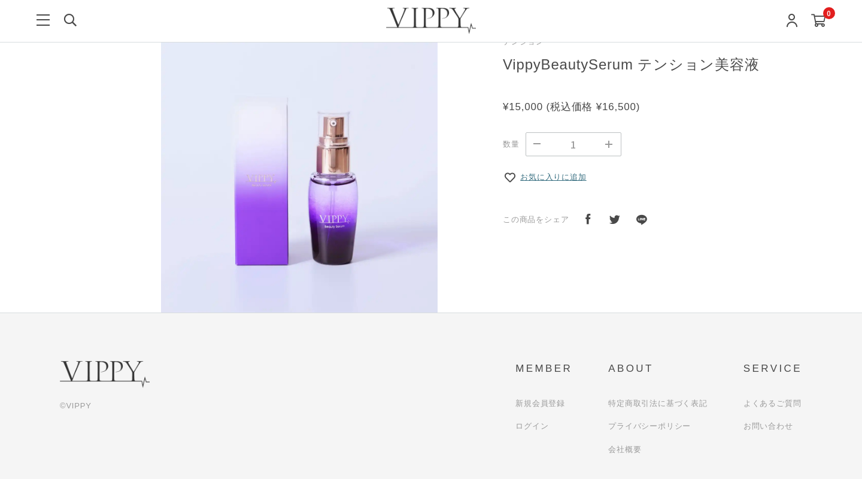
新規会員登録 (540, 403)
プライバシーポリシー (649, 426)
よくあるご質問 (772, 403)
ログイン (531, 426)
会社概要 (624, 449)
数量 (511, 144)
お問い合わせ (768, 426)
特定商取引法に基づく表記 (658, 403)
